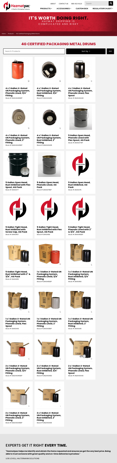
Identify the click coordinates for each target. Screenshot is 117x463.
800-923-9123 (76, 4)
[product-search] (34, 51)
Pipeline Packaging (86, 454)
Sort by (85, 51)
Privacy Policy (51, 458)
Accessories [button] (63, 8)
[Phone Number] (100, 393)
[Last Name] (44, 393)
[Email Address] (72, 393)
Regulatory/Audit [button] (102, 8)
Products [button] (45, 8)
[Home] (17, 6)
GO (110, 51)
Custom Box (82, 8)
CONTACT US (63, 4)
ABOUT (53, 4)
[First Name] (16, 393)
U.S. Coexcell (62, 456)
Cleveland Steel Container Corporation (40, 454)
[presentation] (20, 413)
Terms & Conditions (64, 458)
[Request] (58, 402)
